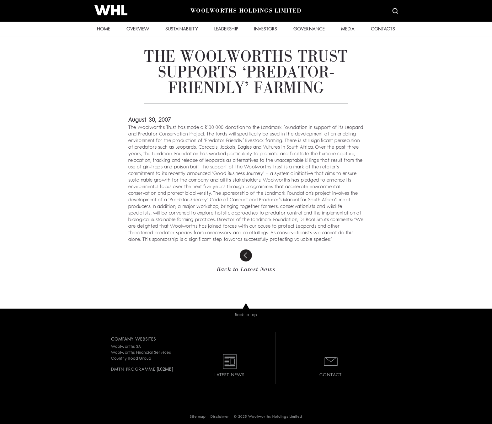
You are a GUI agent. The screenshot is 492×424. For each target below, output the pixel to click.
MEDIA (348, 29)
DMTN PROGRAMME (133, 369)
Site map (198, 417)
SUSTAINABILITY (181, 29)
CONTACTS (383, 29)
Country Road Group (131, 359)
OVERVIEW (137, 29)
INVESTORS (265, 29)
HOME (103, 29)
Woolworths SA (126, 347)
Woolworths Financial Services (141, 353)
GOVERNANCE (309, 29)
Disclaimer (220, 417)
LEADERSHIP (226, 29)
